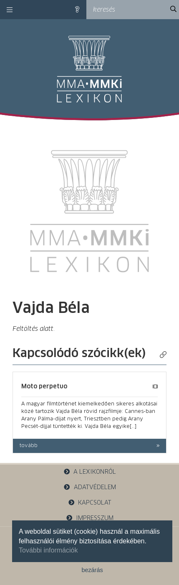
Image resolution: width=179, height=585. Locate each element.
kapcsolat (90, 503)
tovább (29, 445)
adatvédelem (89, 487)
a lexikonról (89, 472)
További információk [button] (48, 550)
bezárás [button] (92, 570)
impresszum (90, 518)
